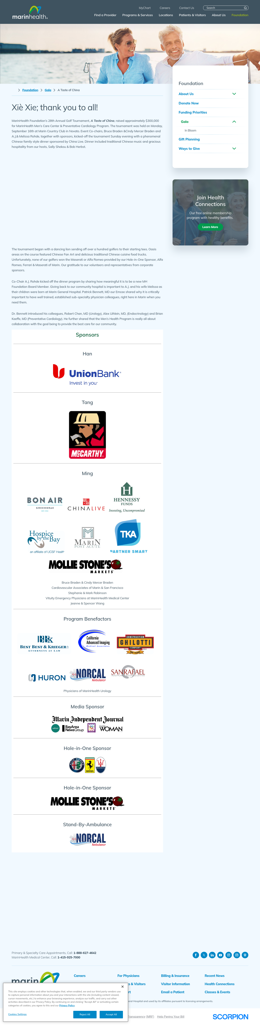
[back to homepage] (14, 90)
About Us (186, 94)
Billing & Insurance (175, 976)
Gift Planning (189, 139)
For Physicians (128, 976)
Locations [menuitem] (166, 15)
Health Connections (219, 984)
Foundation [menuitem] (240, 15)
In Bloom (190, 130)
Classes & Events (217, 992)
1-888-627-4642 (84, 953)
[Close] (123, 987)
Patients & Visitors (131, 984)
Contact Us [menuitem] (186, 8)
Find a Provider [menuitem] (105, 15)
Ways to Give (189, 148)
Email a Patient (172, 992)
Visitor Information (175, 984)
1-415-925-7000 (69, 957)
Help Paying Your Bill (170, 1016)
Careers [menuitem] (165, 8)
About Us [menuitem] (219, 15)
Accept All (111, 1014)
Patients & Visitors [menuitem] (192, 15)
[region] (65, 1002)
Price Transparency (132, 1016)
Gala (48, 90)
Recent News (214, 976)
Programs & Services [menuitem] (137, 15)
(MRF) (150, 1016)
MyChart (124, 992)
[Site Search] (245, 8)
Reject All (85, 1014)
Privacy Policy (67, 1005)
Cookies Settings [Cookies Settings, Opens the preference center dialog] (17, 1014)
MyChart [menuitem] (145, 8)
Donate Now (189, 103)
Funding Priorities (193, 112)
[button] (234, 93)
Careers (79, 976)
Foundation (30, 90)
